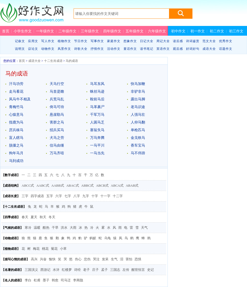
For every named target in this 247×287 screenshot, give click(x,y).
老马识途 (138, 107)
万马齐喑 (57, 153)
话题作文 (225, 49)
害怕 (129, 259)
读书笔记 (146, 49)
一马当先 (97, 153)
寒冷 (28, 227)
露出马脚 (138, 99)
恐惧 (138, 259)
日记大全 (146, 41)
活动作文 (113, 49)
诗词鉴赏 (192, 41)
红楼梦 (67, 270)
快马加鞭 (138, 84)
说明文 (20, 49)
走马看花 (16, 91)
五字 (49, 196)
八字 (76, 196)
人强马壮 (138, 115)
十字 (94, 196)
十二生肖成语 (53, 61)
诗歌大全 (80, 49)
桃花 (45, 249)
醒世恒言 (138, 270)
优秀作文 (225, 41)
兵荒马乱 (57, 99)
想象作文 (130, 41)
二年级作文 (67, 31)
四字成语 (37, 196)
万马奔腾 (97, 138)
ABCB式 (102, 185)
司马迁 (66, 280)
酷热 (46, 227)
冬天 (52, 217)
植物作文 (64, 41)
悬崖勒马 (57, 115)
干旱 (55, 227)
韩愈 (55, 280)
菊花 (54, 249)
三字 (25, 196)
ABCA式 (117, 185)
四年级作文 (112, 31)
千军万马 (97, 115)
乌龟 (107, 238)
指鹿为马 (16, 122)
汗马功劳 (16, 84)
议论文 (33, 49)
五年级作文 (135, 31)
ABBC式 (87, 185)
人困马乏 (97, 122)
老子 (86, 270)
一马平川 (97, 145)
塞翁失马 (97, 130)
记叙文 (20, 41)
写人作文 (48, 41)
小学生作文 (23, 31)
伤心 (78, 259)
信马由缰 (57, 145)
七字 (67, 196)
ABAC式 (72, 185)
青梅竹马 (16, 107)
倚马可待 (57, 107)
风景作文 (64, 49)
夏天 (34, 217)
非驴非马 (138, 91)
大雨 (73, 227)
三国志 (115, 270)
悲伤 (87, 259)
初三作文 (236, 31)
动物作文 (48, 49)
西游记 (45, 270)
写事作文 (97, 41)
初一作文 (197, 31)
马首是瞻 (57, 91)
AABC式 (42, 185)
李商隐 (78, 280)
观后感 (178, 49)
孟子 (104, 270)
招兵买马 (57, 130)
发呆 (105, 259)
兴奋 (43, 259)
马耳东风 (97, 84)
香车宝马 (138, 145)
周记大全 (163, 41)
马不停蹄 (138, 153)
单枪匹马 (138, 130)
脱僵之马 (16, 145)
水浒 (56, 270)
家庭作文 (113, 41)
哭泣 (96, 259)
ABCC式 (28, 185)
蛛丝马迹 (97, 91)
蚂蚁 (93, 238)
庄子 (95, 270)
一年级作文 (45, 31)
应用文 (33, 41)
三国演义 (31, 270)
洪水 (64, 227)
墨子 (46, 280)
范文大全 (209, 41)
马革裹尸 (97, 107)
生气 (114, 259)
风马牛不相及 (20, 99)
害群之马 (57, 122)
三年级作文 (90, 31)
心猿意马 (16, 115)
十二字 (118, 196)
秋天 (43, 217)
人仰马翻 (138, 122)
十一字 (105, 196)
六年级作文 (157, 31)
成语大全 (209, 49)
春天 (25, 217)
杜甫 (37, 280)
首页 (5, 31)
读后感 (178, 41)
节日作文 (80, 41)
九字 (85, 196)
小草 (63, 249)
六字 (58, 196)
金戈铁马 (138, 138)
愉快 (52, 259)
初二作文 (217, 31)
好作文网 (31, 14)
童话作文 (130, 49)
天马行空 (57, 84)
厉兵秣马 (16, 130)
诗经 (77, 270)
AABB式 (57, 185)
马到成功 (16, 161)
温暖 (37, 227)
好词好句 (192, 49)
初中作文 (178, 31)
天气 (144, 227)
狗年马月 (16, 153)
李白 (28, 280)
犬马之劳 (57, 138)
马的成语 (72, 61)
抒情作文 (97, 49)
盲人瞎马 (16, 138)
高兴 (34, 259)
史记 (150, 270)
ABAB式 (132, 185)
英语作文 (163, 49)
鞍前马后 (97, 99)
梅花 (36, 249)
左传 (125, 270)
